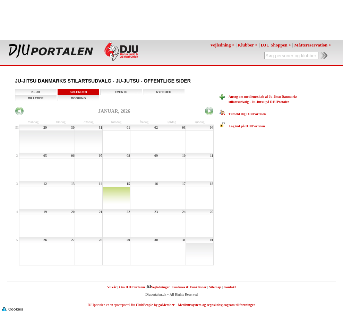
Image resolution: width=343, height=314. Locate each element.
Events (121, 92)
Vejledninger (158, 287)
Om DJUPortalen (132, 287)
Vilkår (112, 287)
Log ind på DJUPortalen (242, 126)
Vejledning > (222, 45)
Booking (78, 98)
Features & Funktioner (189, 287)
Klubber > (247, 45)
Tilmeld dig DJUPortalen (243, 114)
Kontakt (230, 287)
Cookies (12, 308)
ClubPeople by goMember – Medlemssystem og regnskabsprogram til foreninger (195, 305)
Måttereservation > (312, 45)
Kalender (78, 92)
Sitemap (215, 287)
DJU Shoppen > (276, 45)
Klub (36, 92)
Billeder (36, 98)
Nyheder (163, 92)
